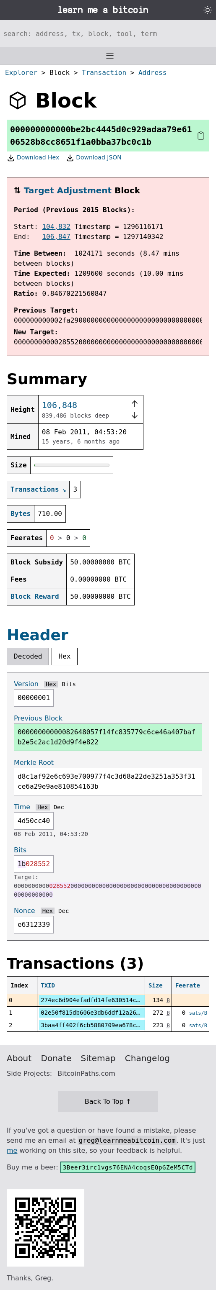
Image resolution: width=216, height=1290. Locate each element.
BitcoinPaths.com (86, 1073)
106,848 (59, 405)
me (12, 1150)
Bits (69, 684)
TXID (48, 985)
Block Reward (34, 596)
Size (155, 985)
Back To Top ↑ (108, 1101)
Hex (65, 656)
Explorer (21, 73)
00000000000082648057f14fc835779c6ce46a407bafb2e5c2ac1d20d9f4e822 (106, 737)
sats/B (198, 1013)
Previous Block (38, 718)
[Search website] (108, 33)
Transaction (104, 73)
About (19, 1058)
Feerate (187, 985)
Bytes (20, 514)
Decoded (28, 656)
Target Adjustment (68, 190)
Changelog (147, 1058)
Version (26, 684)
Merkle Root (34, 763)
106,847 (56, 237)
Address (152, 73)
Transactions (34, 489)
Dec (59, 807)
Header (37, 635)
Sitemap (98, 1058)
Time (22, 807)
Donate (56, 1058)
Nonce (24, 911)
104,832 (56, 227)
